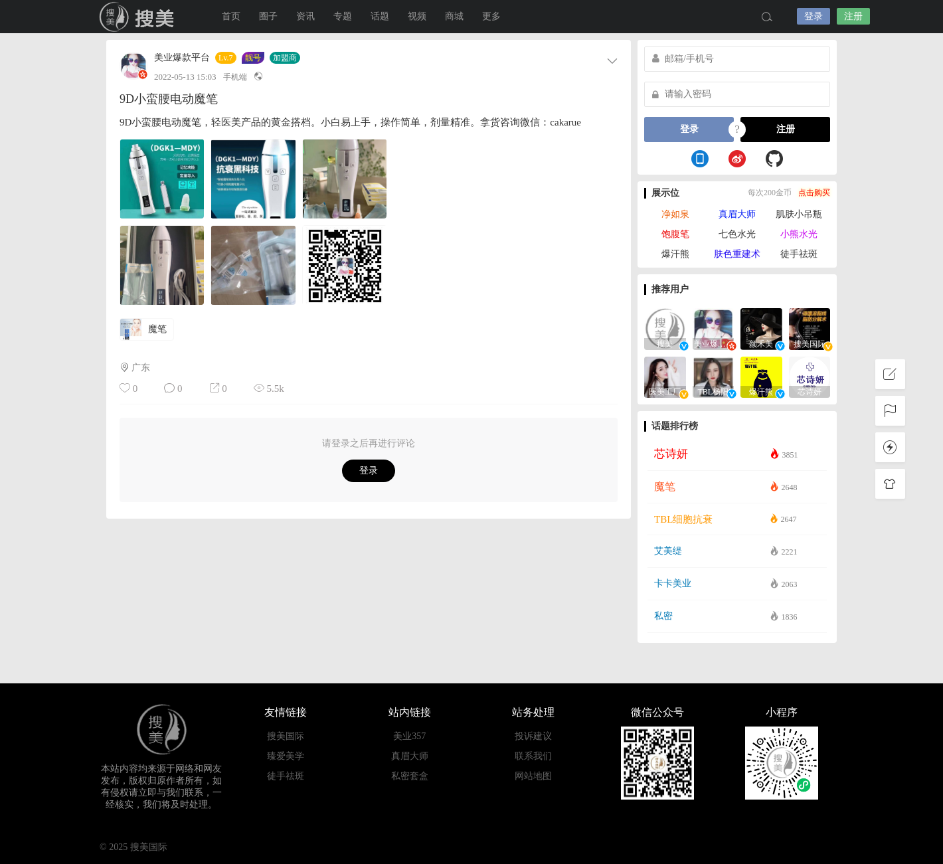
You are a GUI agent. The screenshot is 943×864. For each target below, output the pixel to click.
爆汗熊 (675, 254)
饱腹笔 (675, 234)
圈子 (268, 16)
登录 (813, 16)
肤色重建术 (737, 254)
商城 (454, 16)
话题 (380, 16)
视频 (417, 16)
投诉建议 (533, 736)
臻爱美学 (285, 756)
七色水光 (737, 234)
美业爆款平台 (182, 57)
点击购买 (814, 192)
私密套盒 (409, 776)
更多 (491, 16)
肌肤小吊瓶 (799, 214)
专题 (342, 16)
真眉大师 (737, 214)
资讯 (305, 16)
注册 (853, 16)
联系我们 (533, 756)
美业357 (409, 736)
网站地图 (533, 776)
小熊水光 (798, 234)
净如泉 (675, 214)
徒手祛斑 (798, 254)
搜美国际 (139, 16)
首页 (231, 16)
